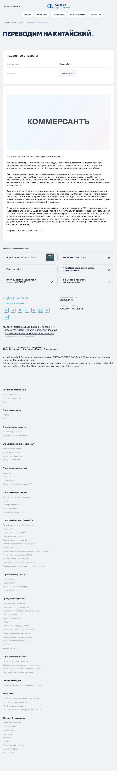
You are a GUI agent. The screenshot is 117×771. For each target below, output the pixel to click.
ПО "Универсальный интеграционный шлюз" (22, 710)
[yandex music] (33, 310)
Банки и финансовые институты (16, 633)
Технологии (8, 693)
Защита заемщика (12, 680)
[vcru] (40, 310)
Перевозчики (8, 547)
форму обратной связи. (24, 360)
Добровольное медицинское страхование (21, 665)
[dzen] (26, 310)
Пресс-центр (8, 730)
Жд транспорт (9, 583)
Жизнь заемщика (10, 394)
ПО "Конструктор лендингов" (15, 702)
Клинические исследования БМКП (18, 555)
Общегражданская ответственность (18, 525)
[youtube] (47, 310)
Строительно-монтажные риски (16, 497)
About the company (11, 349)
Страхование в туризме (14, 427)
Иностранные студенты (13, 449)
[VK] (6, 310)
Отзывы (6, 741)
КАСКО (6, 415)
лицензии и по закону (42, 326)
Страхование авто (12, 410)
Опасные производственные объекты (19, 544)
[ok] (6, 317)
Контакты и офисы (13, 303)
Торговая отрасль (10, 614)
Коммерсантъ (33, 230)
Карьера (6, 738)
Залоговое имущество (12, 398)
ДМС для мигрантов (11, 460)
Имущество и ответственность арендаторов (21, 611)
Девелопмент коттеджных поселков (18, 629)
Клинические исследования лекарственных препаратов (27, 551)
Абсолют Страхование (14, 718)
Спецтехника (8, 579)
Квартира (7, 473)
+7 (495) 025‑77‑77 (59, 357)
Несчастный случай (11, 452)
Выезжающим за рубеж (13, 432)
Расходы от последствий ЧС (15, 532)
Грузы (5, 501)
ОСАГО (6, 419)
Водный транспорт (11, 590)
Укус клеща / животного (13, 456)
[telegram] (13, 310)
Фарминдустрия (10, 648)
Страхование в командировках (16, 661)
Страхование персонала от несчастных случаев (23, 669)
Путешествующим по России (15, 435)
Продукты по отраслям (14, 598)
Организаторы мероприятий (15, 540)
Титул (5, 402)
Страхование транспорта (15, 574)
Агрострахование (10, 508)
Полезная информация (12, 723)
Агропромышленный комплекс (16, 641)
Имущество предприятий (14, 512)
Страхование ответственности (18, 520)
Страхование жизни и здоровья (18, 444)
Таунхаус (6, 477)
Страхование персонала (15, 656)
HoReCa (6, 622)
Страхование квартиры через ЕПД (17, 484)
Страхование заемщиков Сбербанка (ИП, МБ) (22, 685)
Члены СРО (7, 529)
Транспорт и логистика (12, 618)
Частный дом (8, 480)
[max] (20, 310)
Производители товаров (13, 536)
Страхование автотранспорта (15, 586)
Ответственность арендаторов (16, 558)
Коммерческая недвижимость (16, 607)
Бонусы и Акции (10, 726)
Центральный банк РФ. (102, 363)
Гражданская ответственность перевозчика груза (24, 566)
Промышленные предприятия (16, 626)
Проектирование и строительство (17, 637)
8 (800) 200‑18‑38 (77, 357)
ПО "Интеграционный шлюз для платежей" (21, 698)
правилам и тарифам (47, 330)
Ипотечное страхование (14, 390)
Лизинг (6, 644)
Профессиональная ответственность (18, 562)
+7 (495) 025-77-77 (15, 298)
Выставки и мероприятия (14, 603)
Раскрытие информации (13, 745)
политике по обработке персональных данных (29, 333)
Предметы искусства (12, 504)
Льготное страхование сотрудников (18, 672)
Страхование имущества (15, 468)
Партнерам (8, 734)
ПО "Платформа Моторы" (13, 706)
